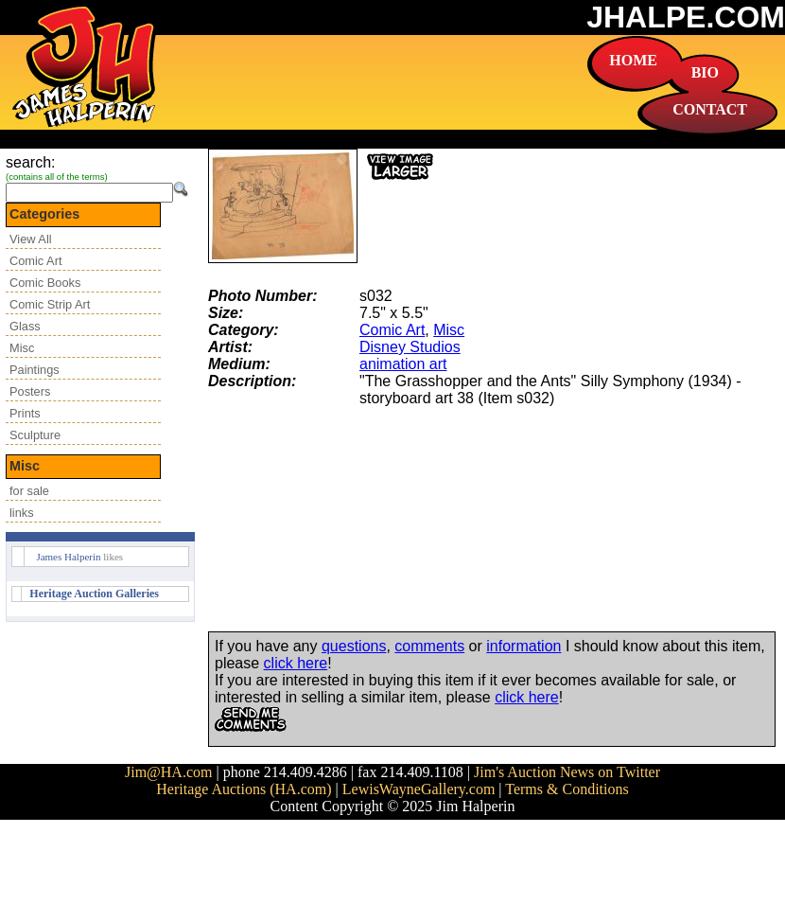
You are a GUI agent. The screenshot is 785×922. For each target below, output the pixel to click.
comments (429, 646)
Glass (25, 326)
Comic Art (35, 261)
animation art (403, 364)
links (21, 512)
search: (30, 162)
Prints (25, 413)
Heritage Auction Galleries (94, 593)
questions (354, 646)
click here (296, 663)
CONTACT (709, 109)
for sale (29, 491)
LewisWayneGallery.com (419, 789)
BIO (705, 72)
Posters (29, 391)
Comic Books (44, 282)
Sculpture (35, 435)
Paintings (34, 370)
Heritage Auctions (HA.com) (243, 789)
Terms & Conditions (566, 789)
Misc (21, 348)
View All (30, 239)
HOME (633, 60)
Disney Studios (410, 347)
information (523, 646)
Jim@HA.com (169, 772)
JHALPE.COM (685, 17)
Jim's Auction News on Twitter (567, 772)
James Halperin (68, 556)
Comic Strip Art (49, 304)
